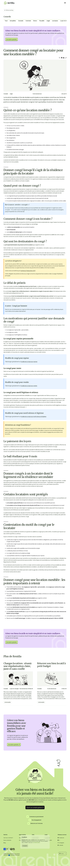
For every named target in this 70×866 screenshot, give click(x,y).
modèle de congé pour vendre (29, 386)
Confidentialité (36, 842)
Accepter (25, 845)
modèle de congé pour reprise (29, 361)
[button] (62, 853)
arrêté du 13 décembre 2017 (28, 271)
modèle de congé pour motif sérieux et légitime (33, 416)
